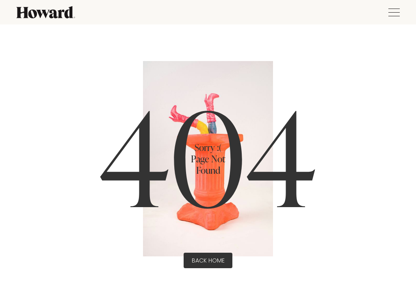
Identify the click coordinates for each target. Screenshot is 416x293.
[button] (392, 12)
